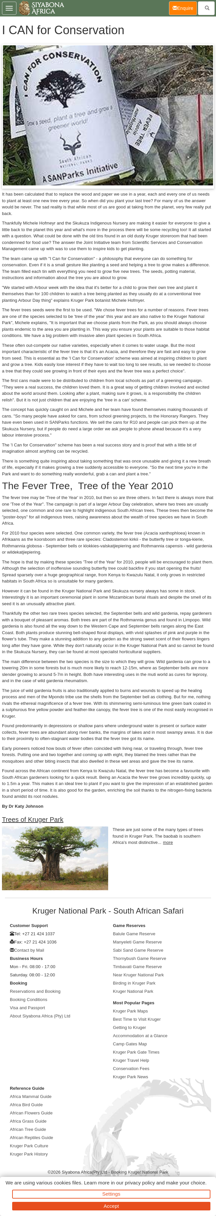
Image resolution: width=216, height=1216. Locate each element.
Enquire (185, 8)
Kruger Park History (29, 1154)
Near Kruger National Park (138, 974)
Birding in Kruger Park (134, 983)
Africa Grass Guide (28, 1121)
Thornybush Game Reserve (139, 958)
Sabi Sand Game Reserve (138, 950)
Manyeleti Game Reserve (137, 942)
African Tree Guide (28, 1129)
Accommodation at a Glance (140, 1035)
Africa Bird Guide (26, 1104)
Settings (111, 1194)
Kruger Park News (130, 1076)
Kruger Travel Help (131, 1060)
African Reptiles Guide (31, 1137)
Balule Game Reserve (134, 933)
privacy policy (140, 1182)
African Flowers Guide (31, 1112)
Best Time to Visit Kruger (137, 1019)
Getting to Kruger (129, 1027)
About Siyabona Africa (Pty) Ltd (40, 1015)
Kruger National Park (133, 991)
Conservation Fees (131, 1068)
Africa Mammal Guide (31, 1096)
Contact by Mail (29, 950)
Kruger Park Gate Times (136, 1052)
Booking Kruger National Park (139, 1172)
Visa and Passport (27, 1007)
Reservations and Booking (35, 991)
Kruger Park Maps (130, 1011)
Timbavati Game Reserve (137, 966)
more (168, 842)
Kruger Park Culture (29, 1145)
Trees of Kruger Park (32, 819)
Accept (111, 1206)
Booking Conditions (28, 999)
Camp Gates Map (130, 1043)
